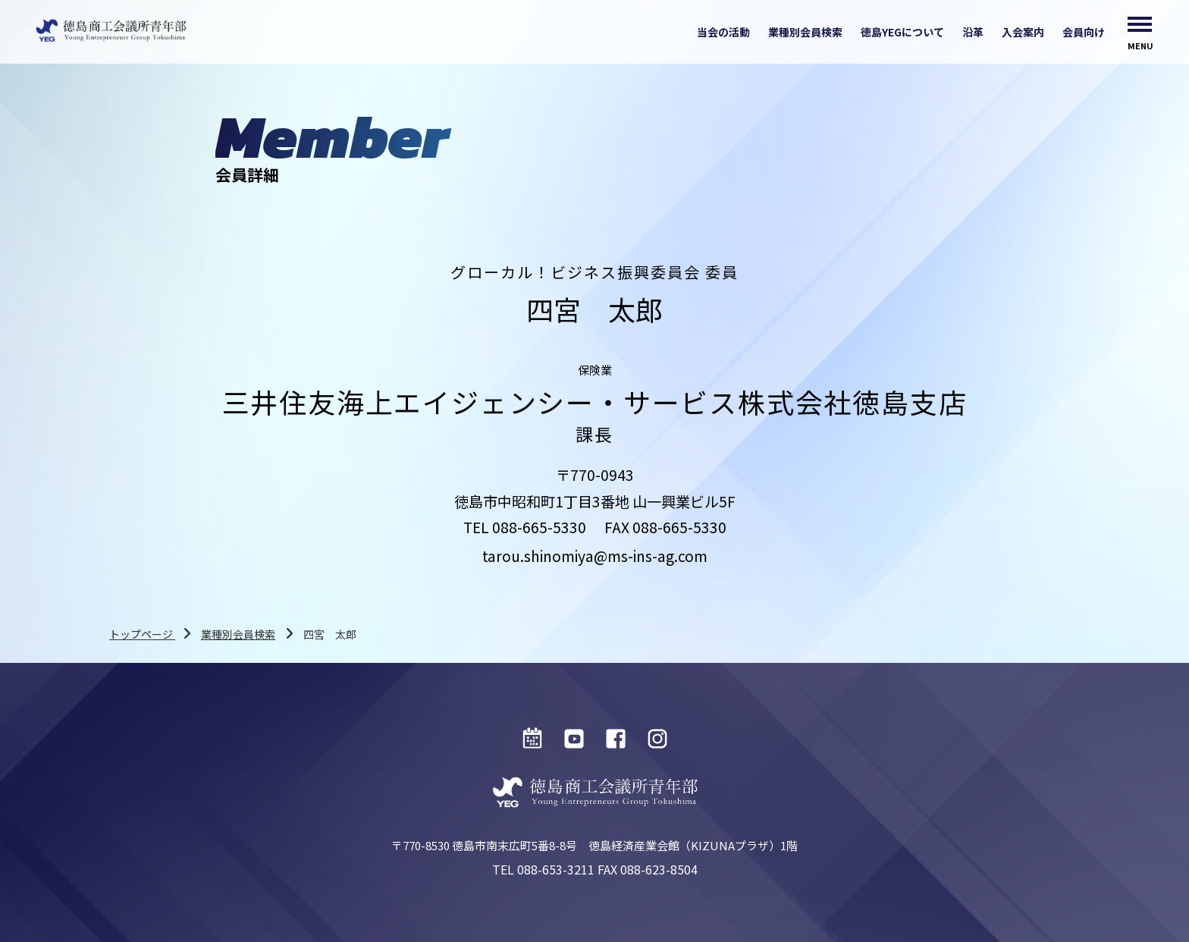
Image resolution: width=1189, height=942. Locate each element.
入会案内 (1023, 31)
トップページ (142, 634)
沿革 (973, 31)
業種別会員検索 (805, 31)
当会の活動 (723, 31)
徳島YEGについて (902, 31)
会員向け (1083, 31)
